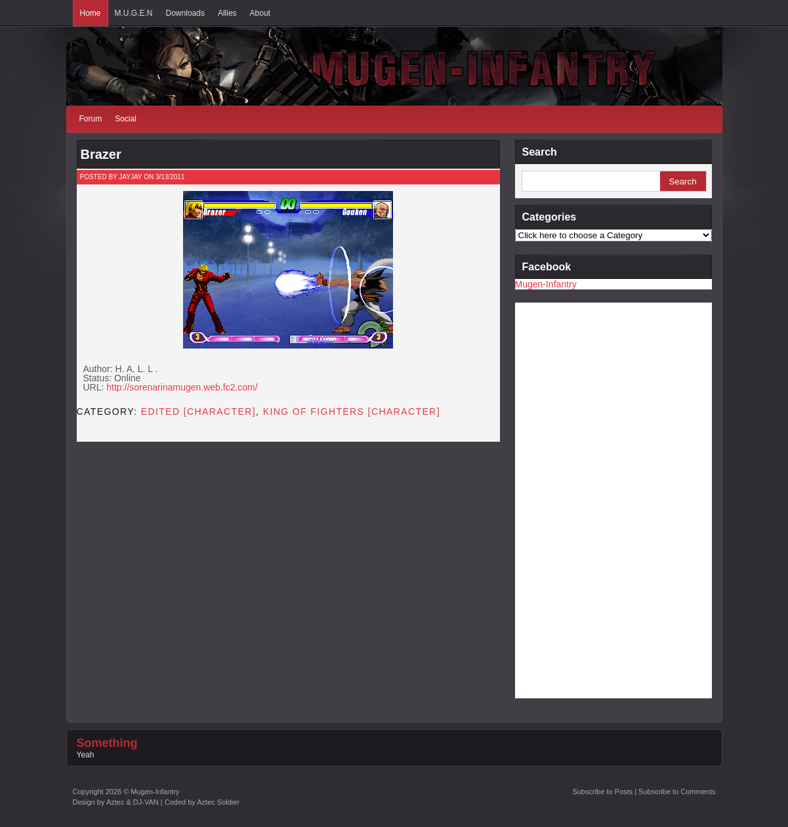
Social (125, 118)
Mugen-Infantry (546, 284)
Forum (90, 118)
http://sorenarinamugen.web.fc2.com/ (181, 387)
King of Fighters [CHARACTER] (351, 411)
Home (90, 13)
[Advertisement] (567, 499)
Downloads (185, 13)
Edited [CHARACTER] (198, 411)
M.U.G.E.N (134, 13)
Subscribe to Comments (676, 791)
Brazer (101, 154)
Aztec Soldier (218, 802)
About (260, 13)
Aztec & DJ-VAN (132, 802)
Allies (227, 13)
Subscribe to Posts (602, 791)
